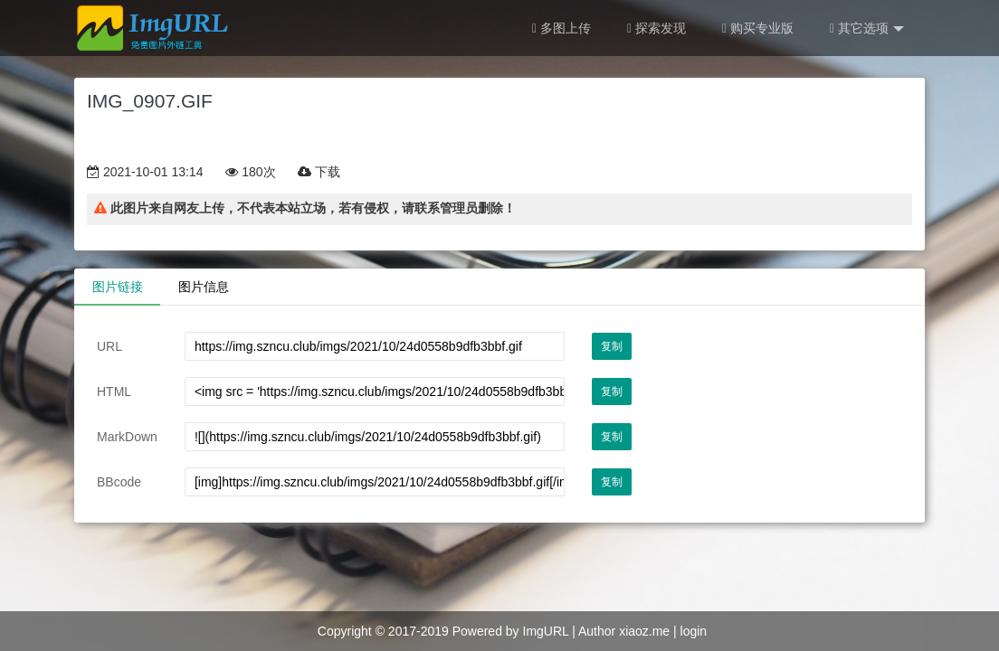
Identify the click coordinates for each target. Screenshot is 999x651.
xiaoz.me (644, 631)
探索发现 (656, 28)
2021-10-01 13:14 (145, 172)
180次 (250, 172)
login (694, 631)
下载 (319, 172)
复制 (612, 346)
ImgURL (546, 631)
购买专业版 (758, 28)
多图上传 (561, 28)
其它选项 (867, 29)
